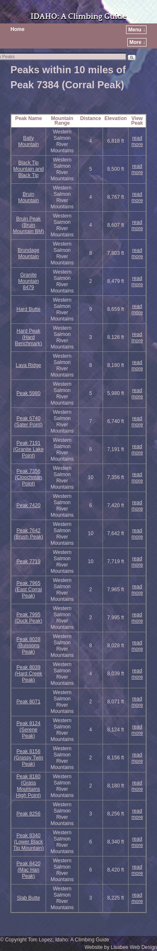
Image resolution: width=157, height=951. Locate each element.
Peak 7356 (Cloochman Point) (28, 477)
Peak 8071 (28, 702)
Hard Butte (28, 309)
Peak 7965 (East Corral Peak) (28, 589)
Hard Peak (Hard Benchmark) (28, 337)
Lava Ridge (28, 365)
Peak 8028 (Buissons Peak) (28, 645)
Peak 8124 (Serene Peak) (28, 729)
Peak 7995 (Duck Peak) (28, 618)
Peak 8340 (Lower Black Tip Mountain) (28, 842)
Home (17, 29)
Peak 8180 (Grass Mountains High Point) (28, 786)
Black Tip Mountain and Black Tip (28, 169)
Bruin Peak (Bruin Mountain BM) (28, 225)
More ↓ (137, 42)
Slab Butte (28, 898)
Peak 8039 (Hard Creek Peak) (28, 673)
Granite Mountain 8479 (28, 281)
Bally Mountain (28, 141)
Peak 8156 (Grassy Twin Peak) (28, 757)
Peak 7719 (28, 561)
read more (137, 141)
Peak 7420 (28, 505)
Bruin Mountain (28, 197)
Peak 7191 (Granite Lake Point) (28, 449)
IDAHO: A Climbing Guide (78, 16)
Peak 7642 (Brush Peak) (28, 534)
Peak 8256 (28, 814)
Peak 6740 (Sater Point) (28, 421)
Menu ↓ (136, 30)
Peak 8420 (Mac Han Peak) (28, 870)
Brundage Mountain (28, 253)
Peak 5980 (28, 393)
